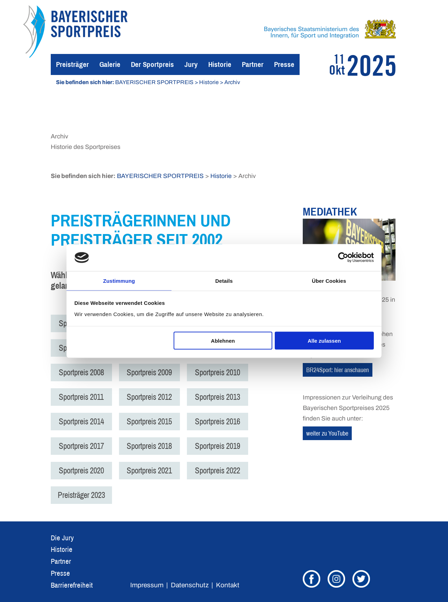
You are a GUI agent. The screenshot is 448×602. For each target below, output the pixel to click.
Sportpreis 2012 (152, 396)
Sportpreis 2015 (152, 421)
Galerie (109, 64)
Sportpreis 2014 (82, 421)
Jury (191, 64)
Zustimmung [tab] (119, 280)
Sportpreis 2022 (222, 470)
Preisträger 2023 (82, 495)
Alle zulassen (324, 341)
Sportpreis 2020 (82, 470)
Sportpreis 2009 (152, 372)
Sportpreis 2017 (82, 445)
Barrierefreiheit (72, 585)
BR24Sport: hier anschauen (337, 370)
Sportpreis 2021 (152, 470)
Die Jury (62, 538)
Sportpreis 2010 (222, 372)
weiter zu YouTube (327, 433)
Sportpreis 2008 (82, 372)
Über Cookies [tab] (329, 280)
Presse (284, 64)
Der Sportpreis (152, 64)
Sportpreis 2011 (82, 396)
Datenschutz (190, 585)
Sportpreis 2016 (222, 421)
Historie (219, 64)
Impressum (146, 585)
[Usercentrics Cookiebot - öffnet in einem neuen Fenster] (343, 257)
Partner (253, 64)
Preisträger (72, 64)
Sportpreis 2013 (222, 396)
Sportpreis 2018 (152, 445)
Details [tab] (224, 280)
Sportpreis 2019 (222, 445)
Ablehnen (223, 341)
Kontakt (227, 585)
